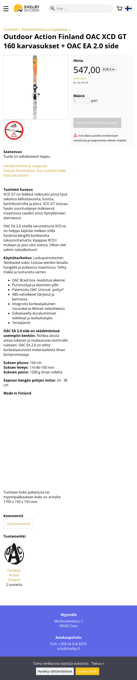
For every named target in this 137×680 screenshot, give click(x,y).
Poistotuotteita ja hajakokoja (45, 29)
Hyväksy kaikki (87, 671)
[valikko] (5, 8)
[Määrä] (81, 100)
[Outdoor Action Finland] (14, 566)
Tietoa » (97, 663)
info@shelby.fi (68, 648)
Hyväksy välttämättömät (55, 671)
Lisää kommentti (18, 524)
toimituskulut (80, 78)
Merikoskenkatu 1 (68, 621)
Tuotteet (11, 29)
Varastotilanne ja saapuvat (25, 166)
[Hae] (80, 8)
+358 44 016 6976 (73, 644)
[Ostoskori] (120, 8)
